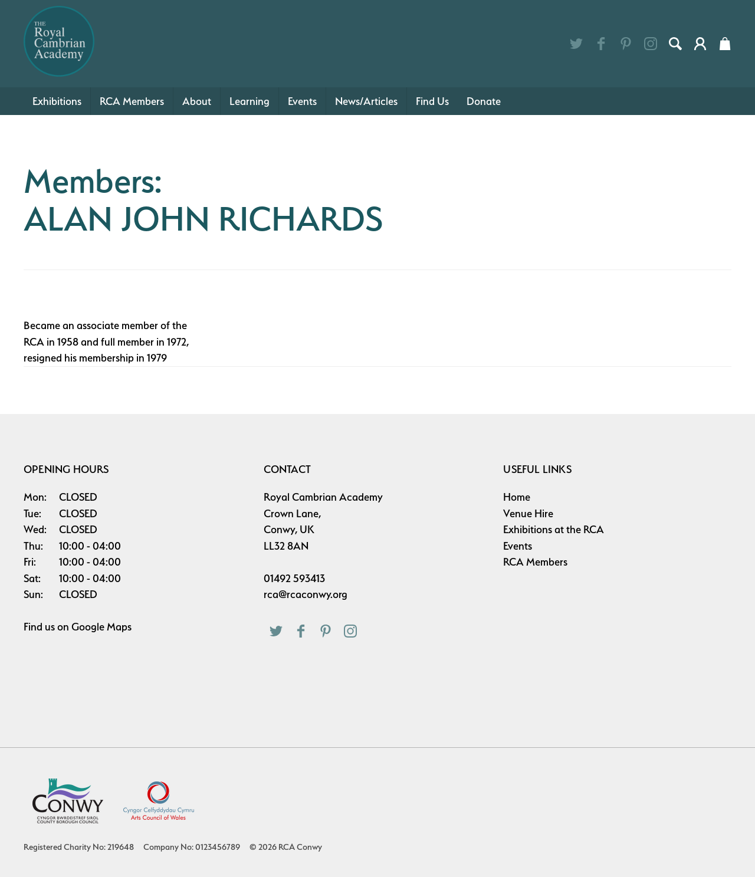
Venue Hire (528, 513)
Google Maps (101, 626)
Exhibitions (56, 101)
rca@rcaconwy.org (305, 594)
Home (516, 497)
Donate (484, 101)
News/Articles (366, 101)
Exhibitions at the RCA (553, 529)
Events (302, 101)
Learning (249, 101)
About (196, 101)
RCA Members (132, 101)
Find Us (432, 101)
